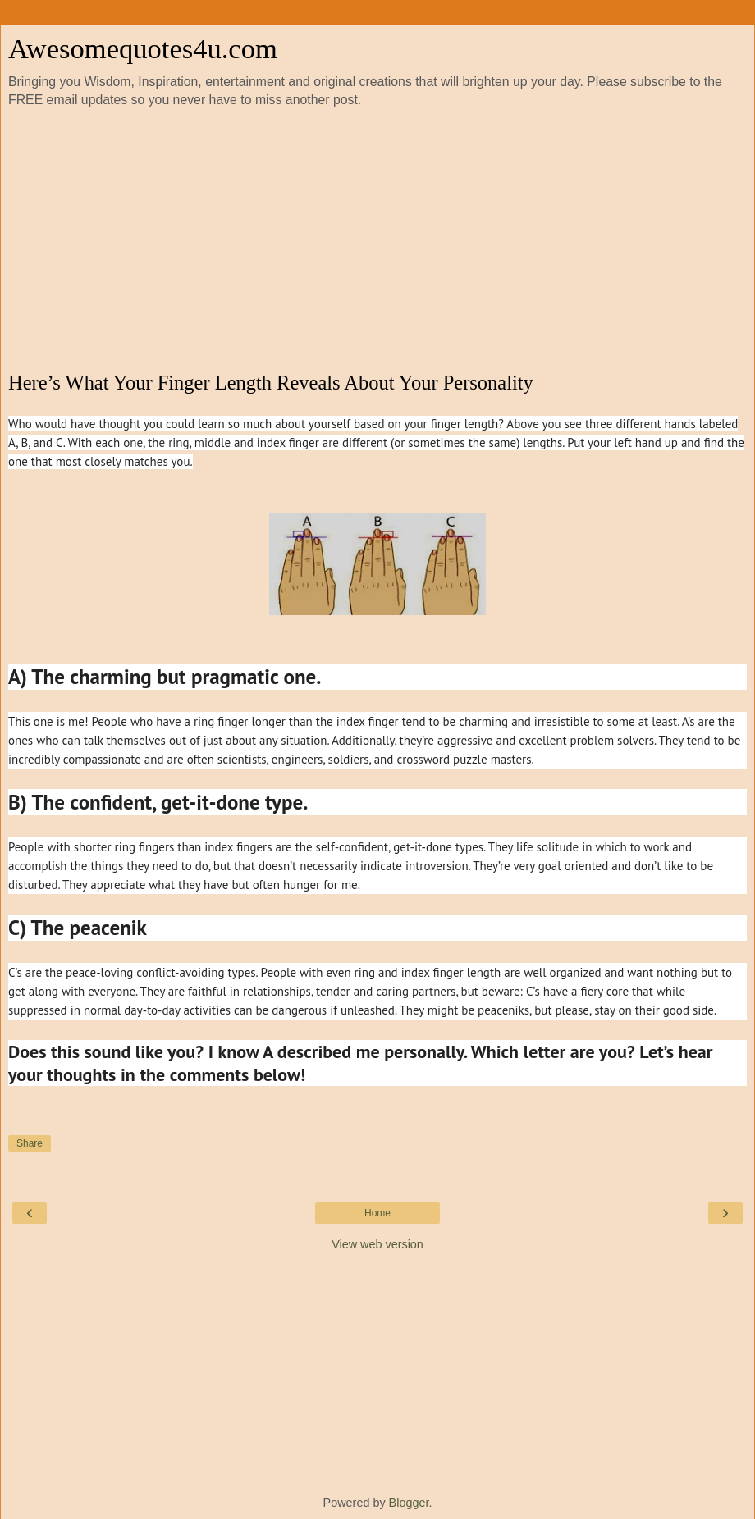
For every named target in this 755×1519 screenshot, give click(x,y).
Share (29, 1143)
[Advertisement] (377, 240)
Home (377, 1213)
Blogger (409, 1502)
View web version (377, 1244)
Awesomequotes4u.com (142, 48)
